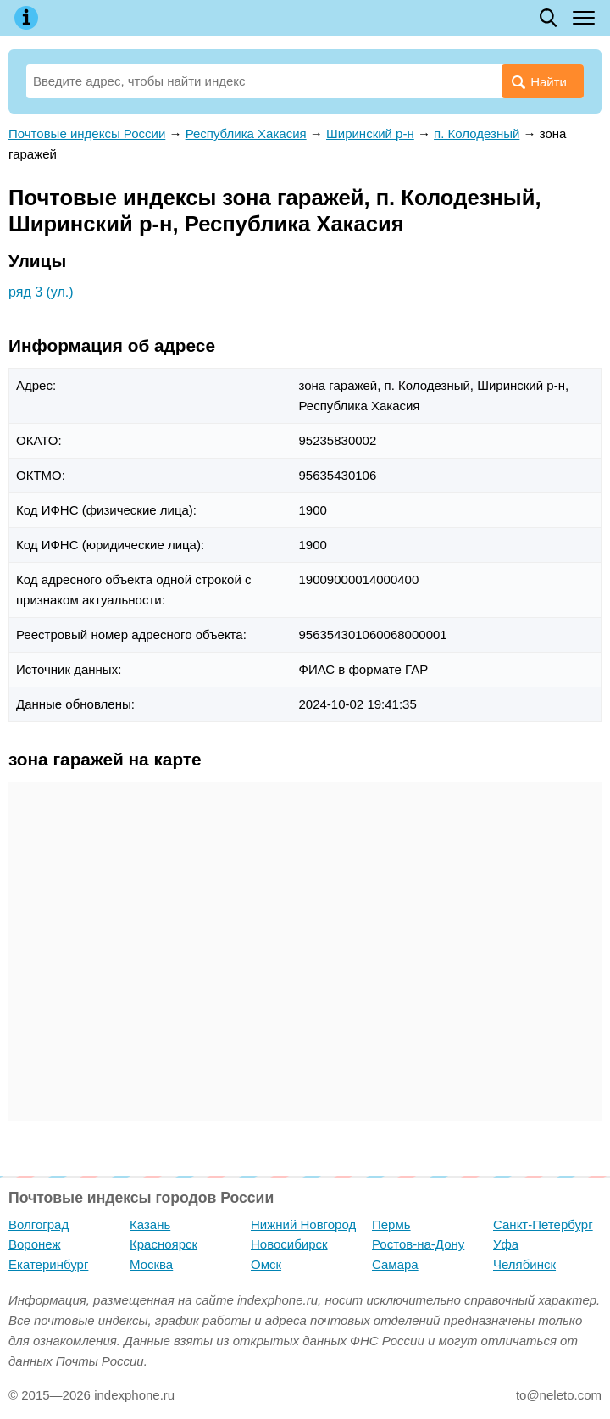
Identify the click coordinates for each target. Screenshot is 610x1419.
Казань (150, 1224)
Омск (266, 1264)
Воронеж (34, 1244)
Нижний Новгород (303, 1224)
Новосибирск (289, 1244)
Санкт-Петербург (543, 1224)
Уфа (505, 1244)
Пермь (391, 1224)
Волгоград (38, 1224)
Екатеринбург (48, 1264)
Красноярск (163, 1244)
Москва (151, 1264)
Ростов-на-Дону (418, 1244)
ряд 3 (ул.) (41, 292)
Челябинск (524, 1264)
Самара (395, 1264)
